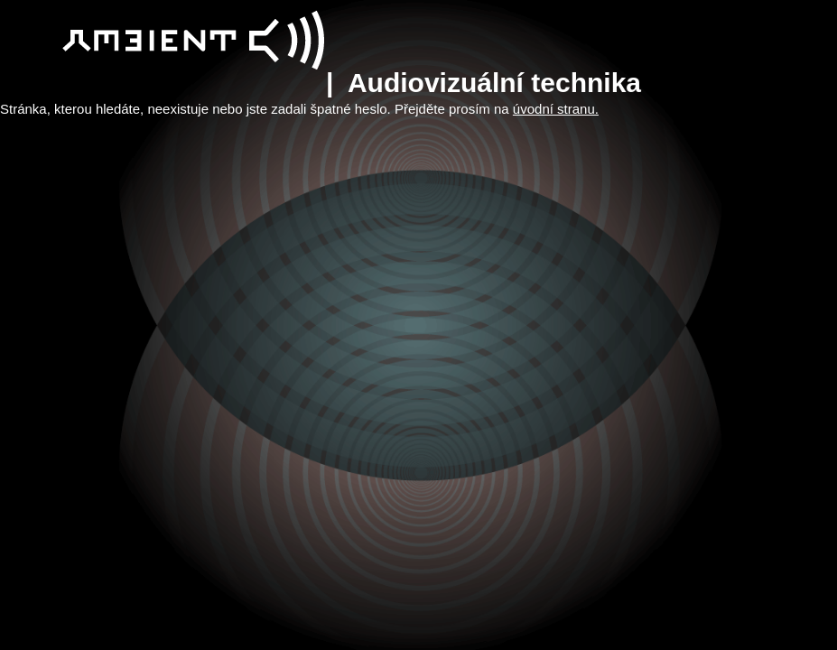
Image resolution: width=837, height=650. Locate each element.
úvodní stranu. (556, 108)
